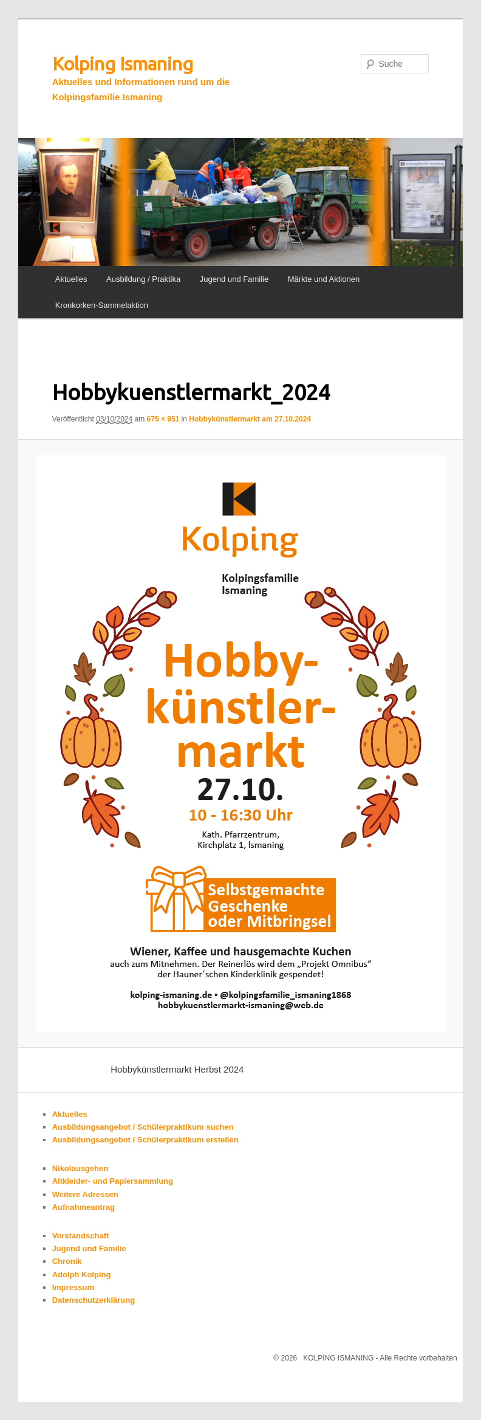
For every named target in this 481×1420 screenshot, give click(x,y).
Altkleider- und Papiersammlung (112, 1181)
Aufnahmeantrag (83, 1207)
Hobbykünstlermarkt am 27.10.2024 (250, 419)
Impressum (73, 1287)
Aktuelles (71, 279)
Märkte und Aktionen (324, 279)
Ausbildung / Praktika (143, 279)
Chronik (67, 1261)
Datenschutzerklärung (93, 1300)
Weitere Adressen (85, 1194)
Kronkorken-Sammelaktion (101, 305)
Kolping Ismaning (122, 63)
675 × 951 (163, 419)
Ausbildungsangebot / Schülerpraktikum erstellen (145, 1139)
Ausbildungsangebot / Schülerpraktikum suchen (143, 1127)
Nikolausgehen (80, 1168)
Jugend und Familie (234, 279)
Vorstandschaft (80, 1235)
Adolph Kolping (81, 1274)
